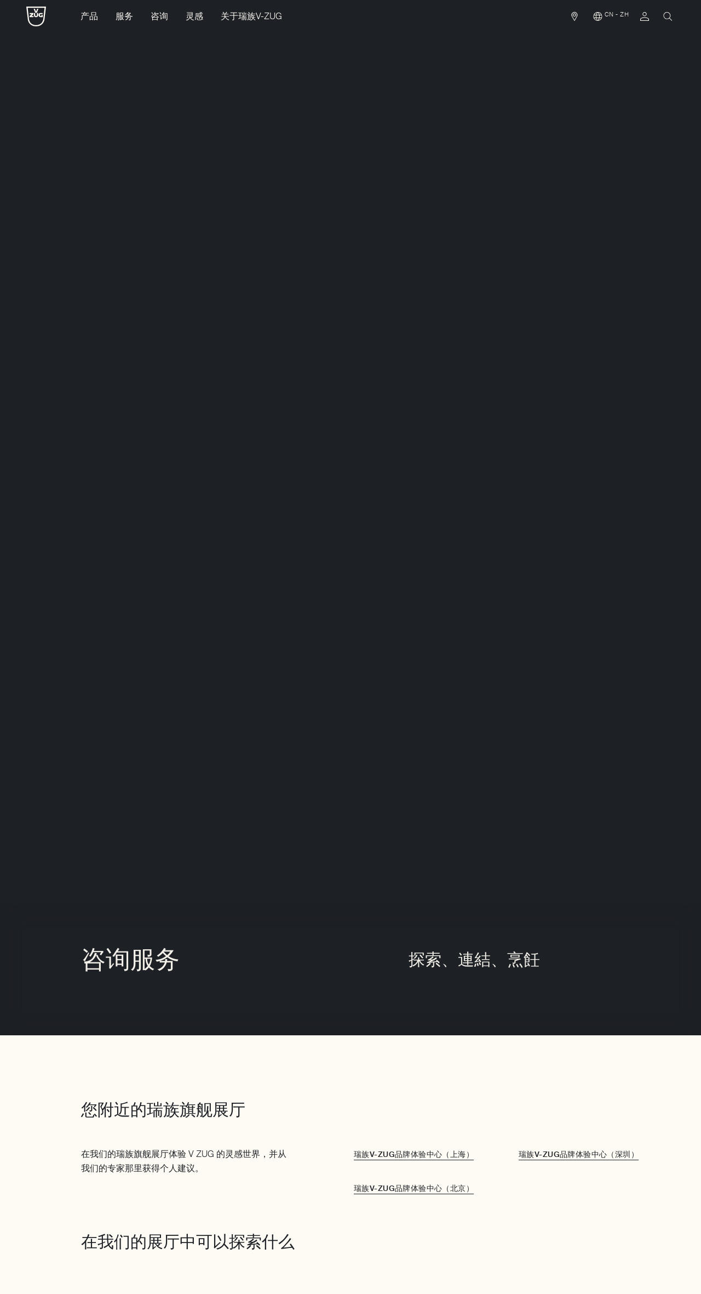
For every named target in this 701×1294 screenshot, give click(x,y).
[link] (574, 19)
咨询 (159, 16)
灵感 (194, 16)
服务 (124, 16)
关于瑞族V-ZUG (251, 16)
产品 (89, 16)
